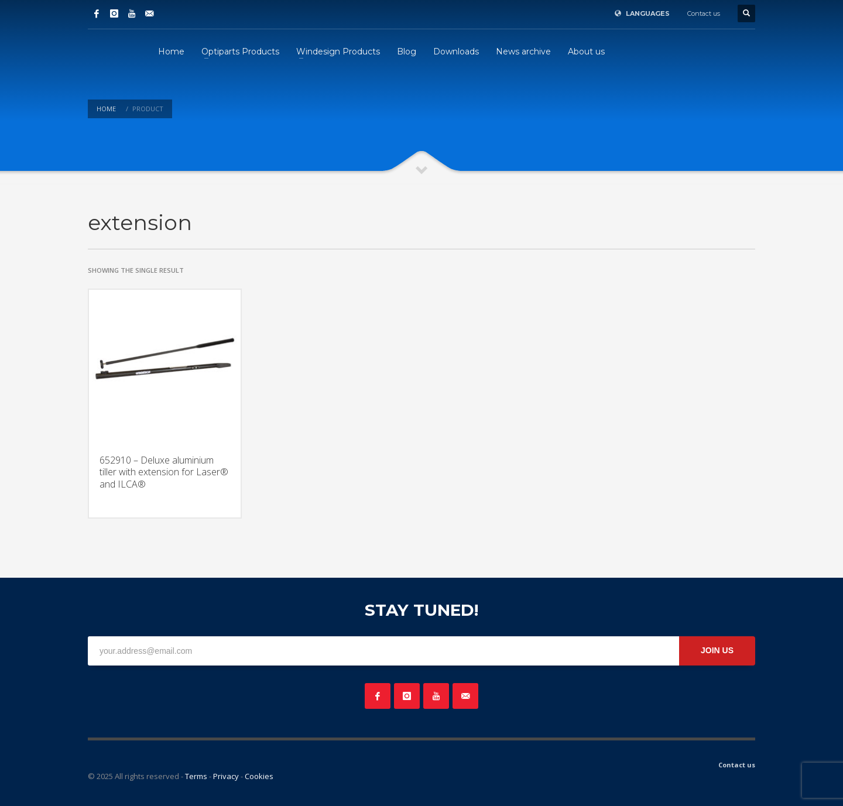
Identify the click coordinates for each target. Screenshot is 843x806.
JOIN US (717, 650)
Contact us (703, 13)
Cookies (259, 776)
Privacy (226, 776)
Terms (196, 776)
